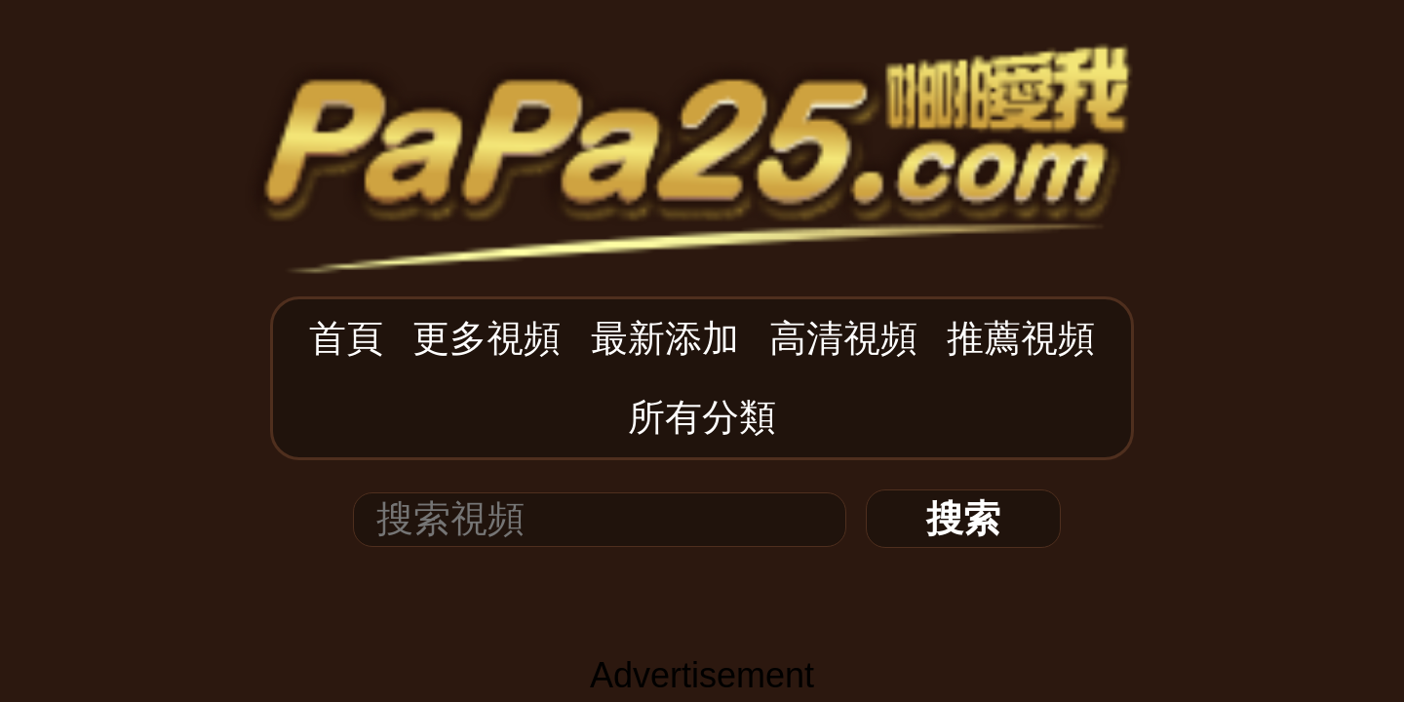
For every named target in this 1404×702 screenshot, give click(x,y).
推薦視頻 (810, 108)
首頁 (496, 108)
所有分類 (892, 108)
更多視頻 (562, 108)
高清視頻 (727, 108)
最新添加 (645, 108)
